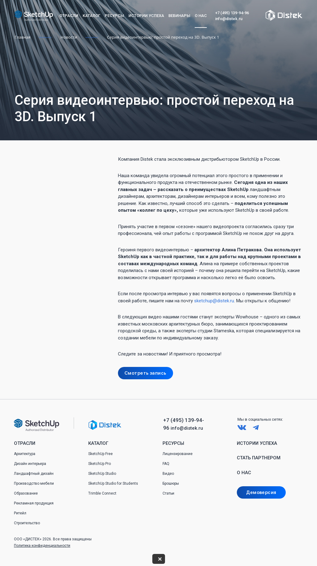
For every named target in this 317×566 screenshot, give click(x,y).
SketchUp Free (100, 454)
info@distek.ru (228, 18)
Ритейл (20, 513)
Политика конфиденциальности (42, 545)
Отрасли (68, 15)
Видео (168, 473)
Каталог (91, 15)
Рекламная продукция (34, 503)
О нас (201, 15)
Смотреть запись (145, 373)
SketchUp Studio (102, 473)
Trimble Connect (102, 493)
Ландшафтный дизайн (34, 473)
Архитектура (24, 454)
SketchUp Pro (99, 464)
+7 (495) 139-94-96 (232, 13)
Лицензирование (178, 454)
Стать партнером (258, 458)
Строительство (27, 523)
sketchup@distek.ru (214, 301)
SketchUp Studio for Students (113, 483)
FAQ (166, 464)
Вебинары (179, 15)
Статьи (168, 493)
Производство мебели (34, 483)
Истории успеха (146, 15)
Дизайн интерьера (30, 464)
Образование (26, 493)
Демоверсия (261, 492)
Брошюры (171, 483)
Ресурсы (114, 15)
